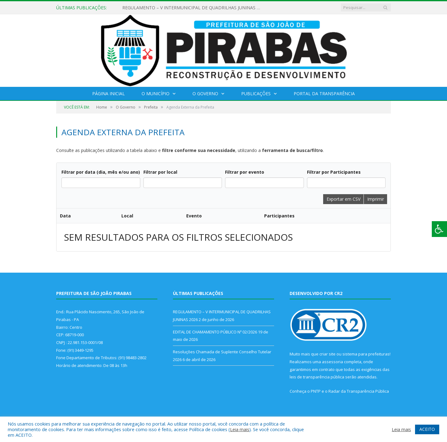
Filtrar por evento (244, 172)
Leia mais (239, 429)
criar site (327, 354)
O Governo (205, 93)
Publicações (256, 93)
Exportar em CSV (343, 199)
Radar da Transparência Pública (358, 391)
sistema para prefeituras (366, 354)
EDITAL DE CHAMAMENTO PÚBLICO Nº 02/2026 (215, 332)
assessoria (332, 361)
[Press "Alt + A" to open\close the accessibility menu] (439, 229)
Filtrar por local (160, 172)
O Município (155, 93)
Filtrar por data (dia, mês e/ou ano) (100, 172)
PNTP (316, 391)
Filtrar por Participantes (334, 172)
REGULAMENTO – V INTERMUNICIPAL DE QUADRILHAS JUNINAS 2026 (193, 8)
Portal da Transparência (324, 93)
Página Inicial (108, 93)
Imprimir (375, 199)
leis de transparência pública (317, 377)
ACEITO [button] (427, 429)
